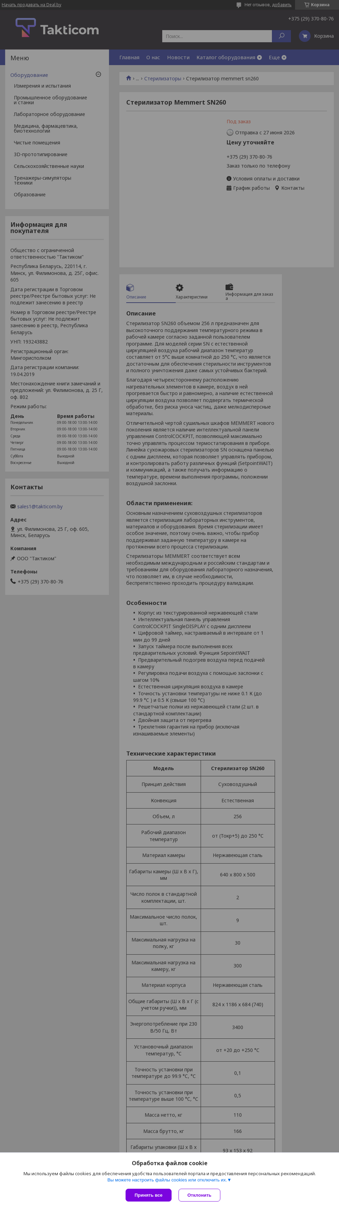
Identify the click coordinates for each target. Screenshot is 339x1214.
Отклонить (199, 1195)
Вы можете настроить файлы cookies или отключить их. (167, 1179)
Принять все (149, 1195)
